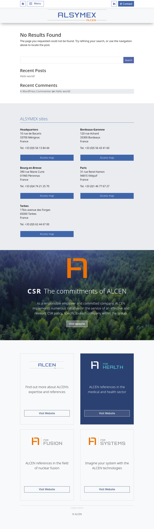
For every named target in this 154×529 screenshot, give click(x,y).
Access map (47, 157)
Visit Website (47, 413)
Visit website (77, 324)
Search (128, 60)
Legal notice (77, 507)
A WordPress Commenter (35, 91)
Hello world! (27, 76)
